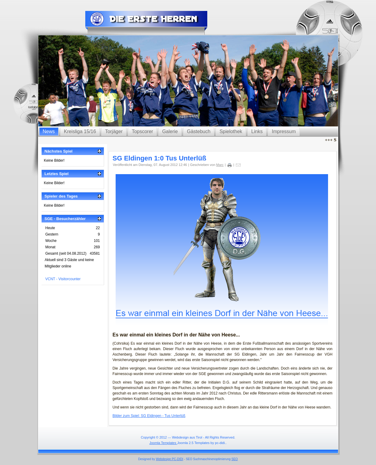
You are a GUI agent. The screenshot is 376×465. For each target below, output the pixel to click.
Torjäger (114, 131)
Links (257, 131)
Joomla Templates (163, 443)
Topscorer (142, 131)
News (49, 131)
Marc (219, 165)
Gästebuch (198, 131)
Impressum (284, 131)
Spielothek (230, 131)
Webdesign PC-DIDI (169, 459)
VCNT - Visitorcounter (62, 279)
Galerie (170, 131)
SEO (235, 459)
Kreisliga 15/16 (80, 131)
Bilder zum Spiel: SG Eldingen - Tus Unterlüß (149, 416)
